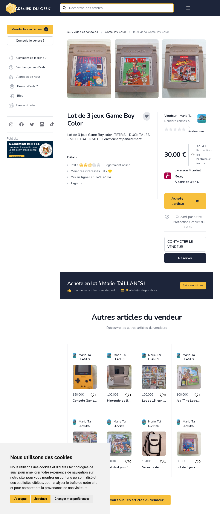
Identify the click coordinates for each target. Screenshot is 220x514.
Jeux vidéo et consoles (82, 32)
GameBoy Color (115, 32)
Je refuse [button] (40, 498)
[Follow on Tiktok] (52, 124)
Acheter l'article (185, 201)
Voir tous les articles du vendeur (136, 500)
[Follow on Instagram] (11, 124)
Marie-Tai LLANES (191, 116)
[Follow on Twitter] (31, 124)
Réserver (185, 258)
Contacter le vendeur (180, 244)
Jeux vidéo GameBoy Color (151, 32)
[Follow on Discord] (42, 124)
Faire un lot (193, 285)
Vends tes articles (30, 29)
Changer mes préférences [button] (72, 498)
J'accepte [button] (20, 498)
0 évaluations (196, 129)
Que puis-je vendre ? (30, 41)
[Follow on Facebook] (21, 124)
